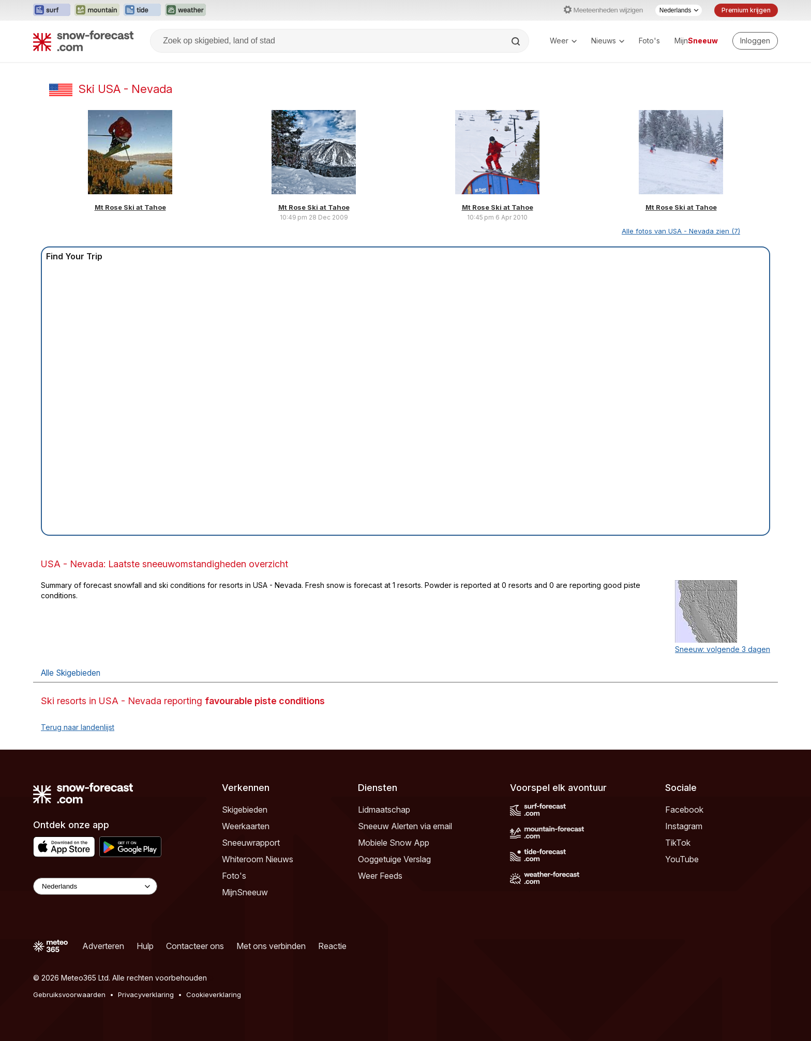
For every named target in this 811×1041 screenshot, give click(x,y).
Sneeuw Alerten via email (405, 826)
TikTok (677, 842)
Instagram (683, 826)
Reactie (332, 946)
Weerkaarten (245, 826)
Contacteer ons (195, 946)
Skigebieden (244, 809)
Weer (563, 40)
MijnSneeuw (245, 892)
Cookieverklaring (213, 994)
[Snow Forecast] (83, 40)
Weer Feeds (380, 876)
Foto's (649, 40)
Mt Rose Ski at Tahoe (130, 207)
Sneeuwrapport (251, 842)
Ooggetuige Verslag (394, 859)
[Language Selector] (95, 886)
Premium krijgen (746, 10)
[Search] (517, 41)
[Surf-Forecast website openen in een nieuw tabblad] (51, 10)
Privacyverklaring (146, 994)
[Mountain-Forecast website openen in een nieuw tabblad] (96, 10)
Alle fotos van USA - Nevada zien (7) (681, 231)
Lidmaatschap (384, 809)
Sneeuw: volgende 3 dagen (722, 649)
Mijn (696, 40)
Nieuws (607, 40)
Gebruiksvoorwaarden (69, 994)
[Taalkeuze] (678, 10)
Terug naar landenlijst (77, 727)
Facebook (684, 809)
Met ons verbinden (271, 946)
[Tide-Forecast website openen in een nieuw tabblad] (142, 10)
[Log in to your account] (755, 41)
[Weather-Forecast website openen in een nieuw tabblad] (185, 10)
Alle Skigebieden (70, 673)
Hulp (145, 946)
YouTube (682, 859)
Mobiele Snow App (393, 842)
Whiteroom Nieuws (257, 859)
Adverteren (103, 946)
